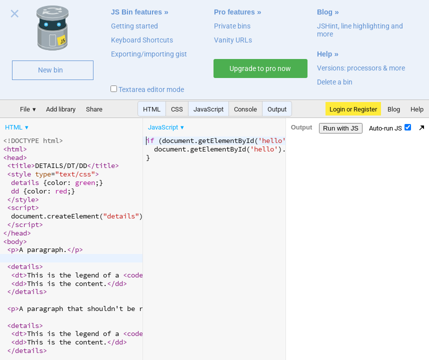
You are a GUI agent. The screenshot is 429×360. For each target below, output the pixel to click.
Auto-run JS (390, 128)
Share (94, 109)
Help (324, 54)
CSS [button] (177, 109)
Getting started (134, 26)
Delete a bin (334, 82)
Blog (324, 12)
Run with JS (340, 128)
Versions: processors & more (361, 68)
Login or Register (353, 109)
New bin (50, 70)
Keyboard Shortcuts (142, 40)
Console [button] (245, 109)
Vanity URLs (233, 40)
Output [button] (277, 109)
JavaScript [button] (209, 109)
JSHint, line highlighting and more (360, 30)
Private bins (232, 26)
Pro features (234, 12)
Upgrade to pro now (260, 68)
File (25, 109)
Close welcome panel (15, 16)
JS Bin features (136, 12)
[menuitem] (17, 127)
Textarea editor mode (147, 90)
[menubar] (80, 125)
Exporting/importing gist (149, 54)
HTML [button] (151, 109)
